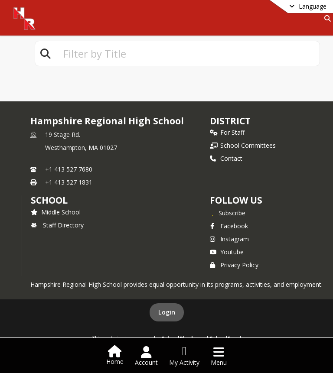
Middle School (56, 212)
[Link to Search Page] (326, 18)
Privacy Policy (234, 265)
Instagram (229, 239)
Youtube (227, 252)
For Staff (227, 132)
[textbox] (187, 53)
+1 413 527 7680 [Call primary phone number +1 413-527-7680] (68, 169)
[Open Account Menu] (146, 356)
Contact (226, 158)
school (49, 200)
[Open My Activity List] (184, 356)
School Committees (243, 145)
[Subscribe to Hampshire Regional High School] (227, 212)
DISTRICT (230, 121)
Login (166, 312)
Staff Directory (57, 225)
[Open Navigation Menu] (219, 356)
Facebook (229, 226)
